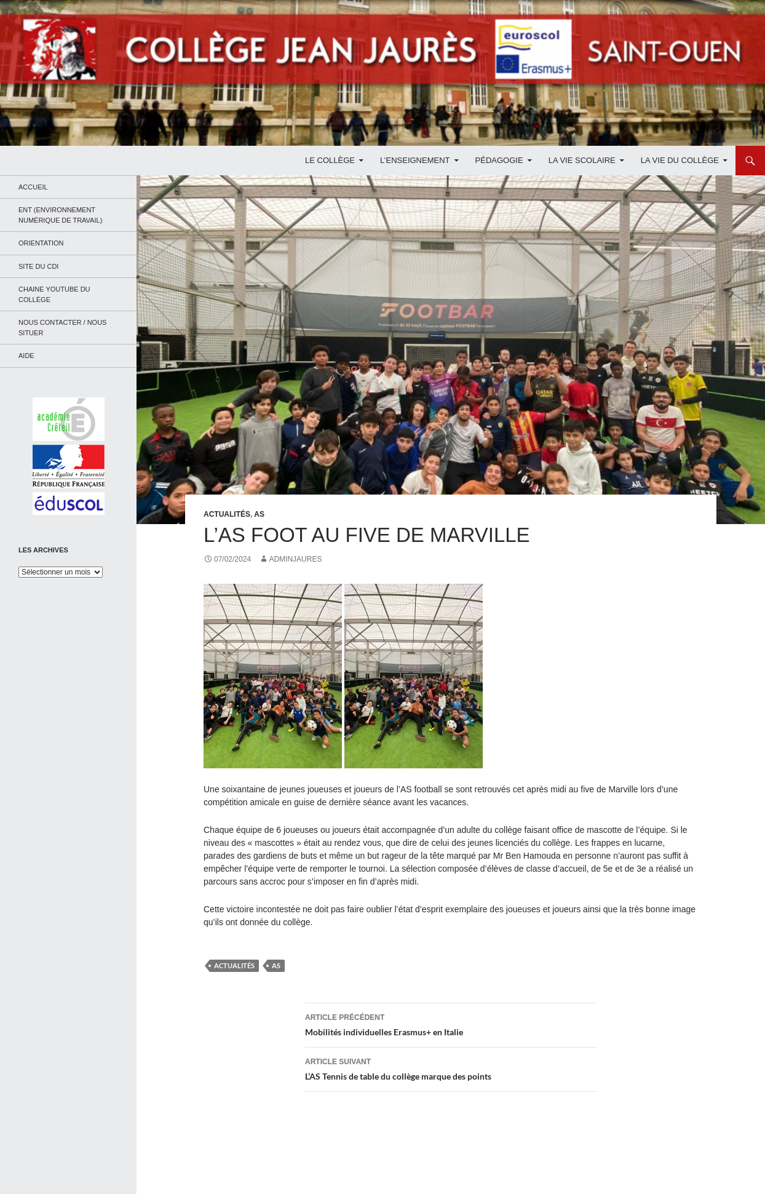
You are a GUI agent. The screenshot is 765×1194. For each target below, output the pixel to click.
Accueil (33, 187)
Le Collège (330, 160)
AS (259, 514)
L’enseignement (415, 160)
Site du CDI (38, 266)
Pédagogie (499, 160)
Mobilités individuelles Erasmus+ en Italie (451, 1023)
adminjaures (295, 559)
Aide (26, 355)
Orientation (41, 243)
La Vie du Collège (680, 160)
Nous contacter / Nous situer (62, 327)
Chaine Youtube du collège (54, 294)
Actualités (227, 514)
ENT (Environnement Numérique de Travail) (60, 215)
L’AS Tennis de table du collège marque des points (451, 1067)
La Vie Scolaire (582, 160)
